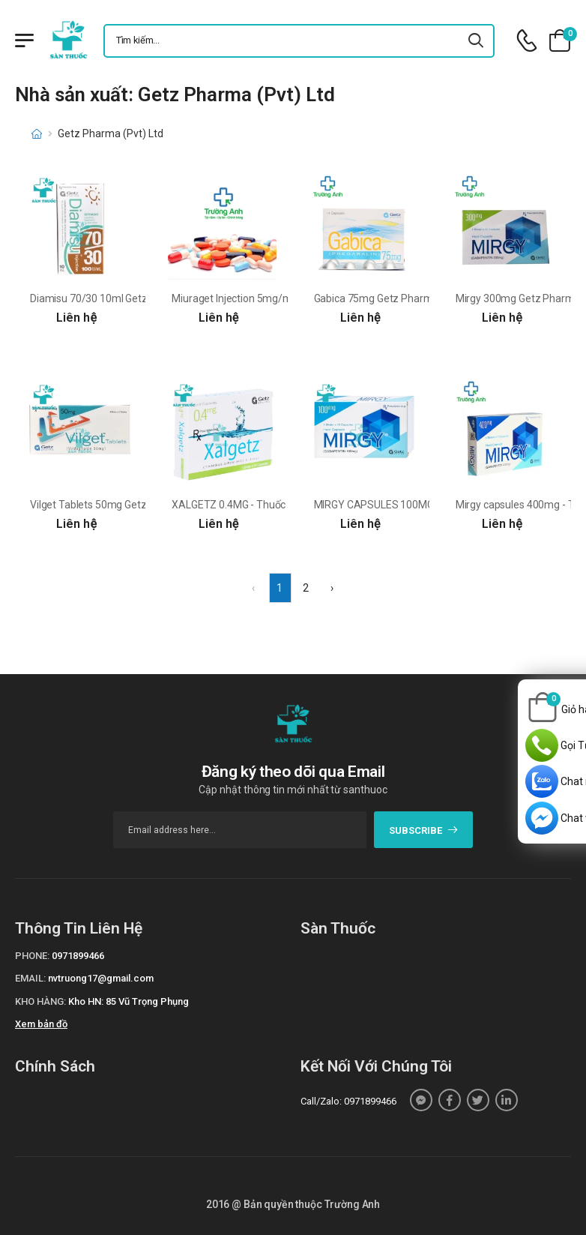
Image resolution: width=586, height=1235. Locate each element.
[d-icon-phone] (527, 40)
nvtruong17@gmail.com (101, 978)
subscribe (424, 830)
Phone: (32, 955)
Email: (30, 978)
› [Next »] (331, 588)
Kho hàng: (40, 1001)
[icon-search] (477, 41)
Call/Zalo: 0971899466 (348, 1101)
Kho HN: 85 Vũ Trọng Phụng (128, 1001)
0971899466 (78, 955)
